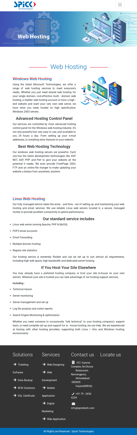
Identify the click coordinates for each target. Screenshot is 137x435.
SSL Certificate (24, 395)
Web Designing (53, 364)
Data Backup (23, 380)
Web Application (54, 419)
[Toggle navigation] (120, 4)
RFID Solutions (24, 388)
